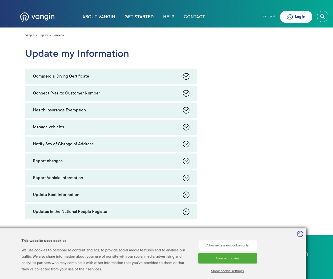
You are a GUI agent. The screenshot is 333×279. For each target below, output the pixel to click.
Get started (139, 17)
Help (168, 17)
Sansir (304, 272)
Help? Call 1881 (217, 253)
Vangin (29, 35)
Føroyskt (269, 16)
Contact (194, 17)
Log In (296, 17)
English (43, 35)
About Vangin (98, 17)
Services (58, 35)
